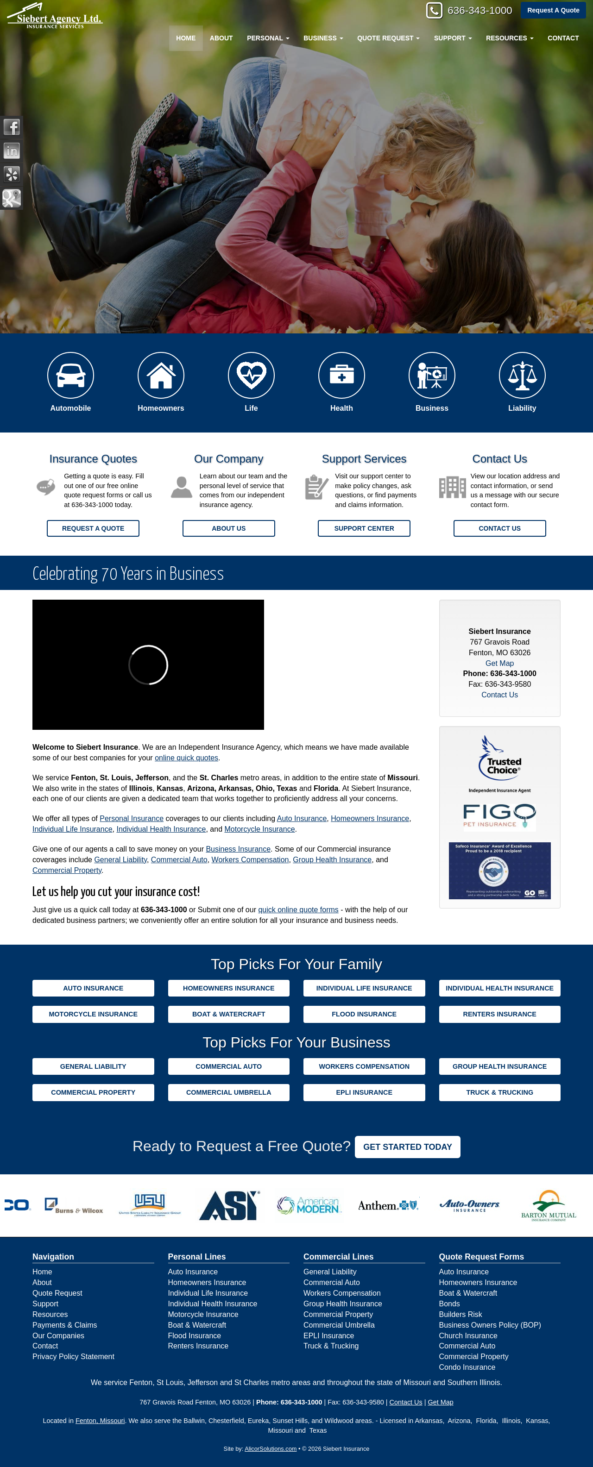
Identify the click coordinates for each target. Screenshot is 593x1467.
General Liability (120, 860)
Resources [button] (510, 38)
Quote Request (57, 1293)
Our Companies (58, 1336)
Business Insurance (238, 849)
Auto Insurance (302, 818)
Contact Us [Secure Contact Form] (499, 695)
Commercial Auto (179, 860)
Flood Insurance (364, 1014)
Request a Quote (93, 528)
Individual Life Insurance (72, 829)
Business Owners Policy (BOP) (490, 1325)
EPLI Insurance (364, 1092)
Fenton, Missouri (100, 1420)
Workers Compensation (250, 860)
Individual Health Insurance (161, 829)
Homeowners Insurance (370, 818)
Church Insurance (468, 1336)
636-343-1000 (480, 10)
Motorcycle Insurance (260, 829)
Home (186, 38)
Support (45, 1304)
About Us (229, 528)
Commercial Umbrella (228, 1092)
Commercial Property (66, 870)
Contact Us (500, 528)
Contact (563, 38)
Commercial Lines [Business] (338, 1256)
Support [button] (453, 38)
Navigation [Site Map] (53, 1256)
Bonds (449, 1304)
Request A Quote (553, 10)
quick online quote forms (298, 910)
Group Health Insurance (332, 860)
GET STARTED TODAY (407, 1147)
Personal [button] (268, 38)
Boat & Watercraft (228, 1014)
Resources (50, 1314)
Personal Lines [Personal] (197, 1256)
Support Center (364, 528)
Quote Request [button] (388, 38)
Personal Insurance (132, 818)
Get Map (500, 663)
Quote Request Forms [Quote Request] (481, 1256)
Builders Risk (460, 1314)
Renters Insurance (499, 1014)
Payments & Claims (64, 1325)
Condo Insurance (467, 1367)
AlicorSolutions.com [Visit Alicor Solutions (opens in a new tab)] (270, 1448)
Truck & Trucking (499, 1092)
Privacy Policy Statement (73, 1356)
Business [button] (323, 38)
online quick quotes (186, 758)
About (221, 38)
